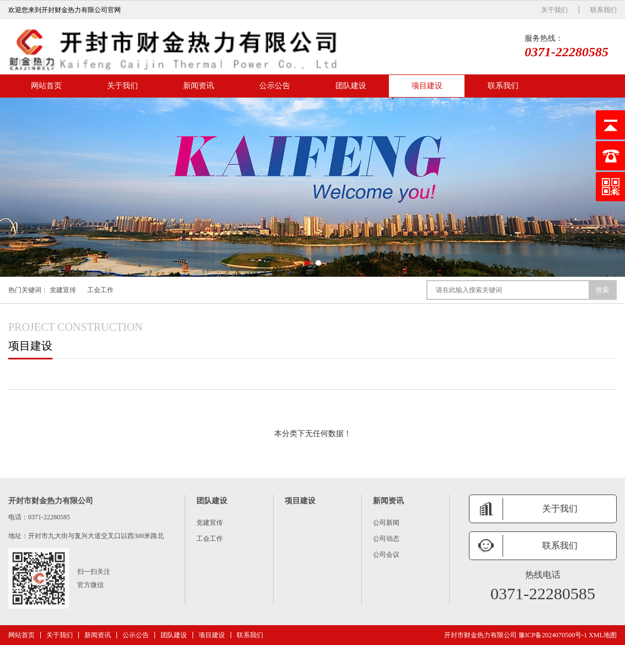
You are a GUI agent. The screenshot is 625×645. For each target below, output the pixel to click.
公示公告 (274, 86)
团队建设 (350, 86)
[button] (307, 263)
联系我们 (603, 10)
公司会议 (386, 554)
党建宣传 (63, 290)
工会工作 (100, 290)
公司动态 (386, 538)
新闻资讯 (198, 86)
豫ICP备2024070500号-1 (553, 635)
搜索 (602, 290)
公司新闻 (386, 522)
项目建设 (427, 86)
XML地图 (603, 635)
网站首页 (46, 86)
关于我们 (554, 10)
